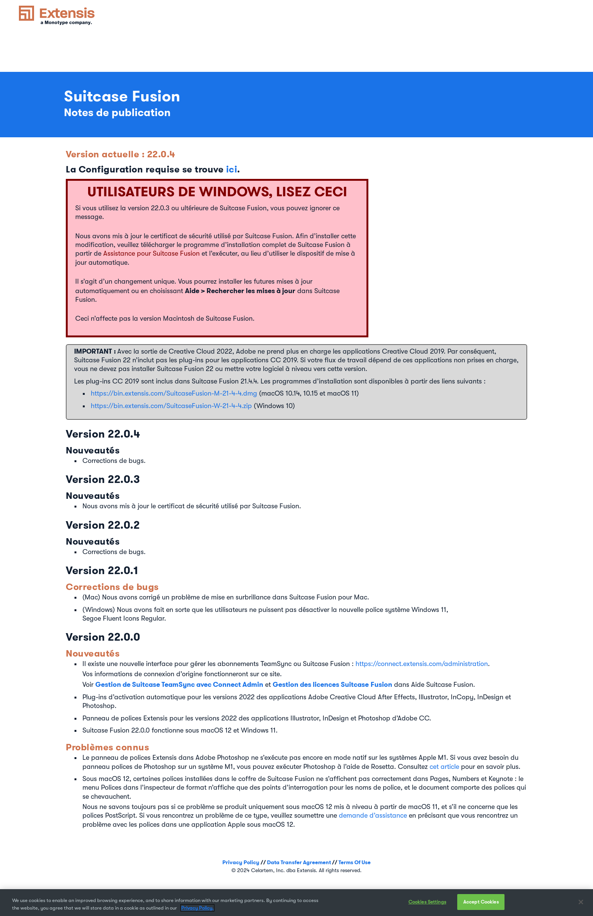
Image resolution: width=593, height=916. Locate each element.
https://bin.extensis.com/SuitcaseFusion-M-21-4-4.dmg (174, 393)
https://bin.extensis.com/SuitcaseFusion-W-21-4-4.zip (171, 406)
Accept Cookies (481, 902)
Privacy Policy (240, 862)
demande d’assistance (373, 815)
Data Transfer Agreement (299, 862)
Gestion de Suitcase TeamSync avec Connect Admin (179, 684)
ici (232, 169)
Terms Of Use (354, 862)
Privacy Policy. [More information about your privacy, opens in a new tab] (197, 908)
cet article (444, 766)
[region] (296, 902)
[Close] (581, 902)
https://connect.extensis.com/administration (421, 664)
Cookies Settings (427, 902)
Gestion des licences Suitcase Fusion (332, 684)
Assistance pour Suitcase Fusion (151, 253)
